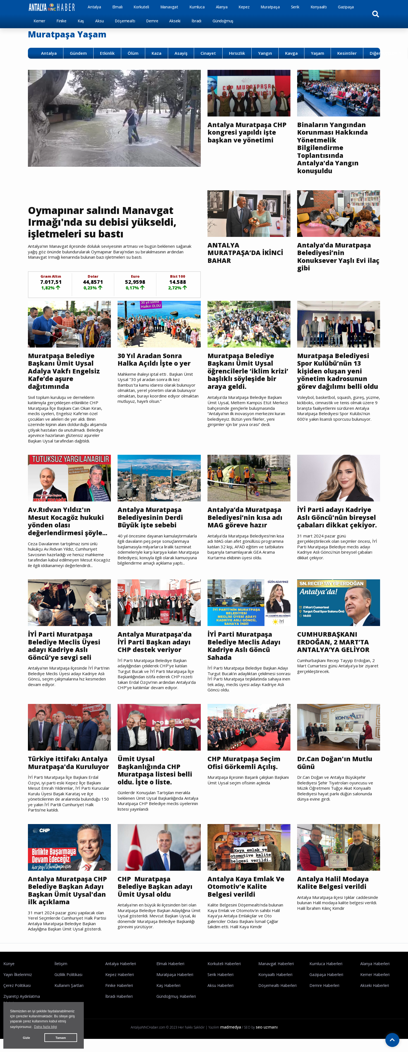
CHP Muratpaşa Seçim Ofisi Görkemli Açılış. (243, 762)
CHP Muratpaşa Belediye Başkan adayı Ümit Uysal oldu (155, 886)
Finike (61, 20)
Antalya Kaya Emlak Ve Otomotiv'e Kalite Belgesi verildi (245, 886)
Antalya (94, 6)
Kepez (243, 6)
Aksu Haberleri (220, 985)
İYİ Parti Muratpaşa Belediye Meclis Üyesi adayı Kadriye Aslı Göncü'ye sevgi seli (64, 645)
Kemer (39, 20)
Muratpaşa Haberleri (174, 974)
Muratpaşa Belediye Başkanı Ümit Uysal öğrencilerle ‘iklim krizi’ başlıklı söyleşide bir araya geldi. (247, 371)
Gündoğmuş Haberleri (176, 996)
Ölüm (133, 53)
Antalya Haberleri (120, 963)
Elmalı (117, 6)
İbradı (196, 20)
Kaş (81, 20)
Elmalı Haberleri (170, 963)
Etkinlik (107, 53)
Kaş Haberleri (168, 985)
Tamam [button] (61, 1037)
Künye (9, 963)
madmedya (230, 1027)
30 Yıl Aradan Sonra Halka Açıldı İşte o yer (154, 359)
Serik (295, 6)
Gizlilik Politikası (68, 974)
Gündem (78, 53)
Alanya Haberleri (375, 963)
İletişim (60, 963)
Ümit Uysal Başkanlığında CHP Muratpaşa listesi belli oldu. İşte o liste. (155, 770)
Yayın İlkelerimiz (17, 974)
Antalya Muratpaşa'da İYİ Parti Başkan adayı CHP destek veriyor (155, 642)
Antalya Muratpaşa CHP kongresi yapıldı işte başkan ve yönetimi (247, 132)
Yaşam (317, 53)
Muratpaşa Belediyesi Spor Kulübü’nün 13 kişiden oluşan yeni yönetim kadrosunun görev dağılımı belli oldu (337, 371)
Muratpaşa (270, 6)
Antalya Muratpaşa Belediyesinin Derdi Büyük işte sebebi (150, 517)
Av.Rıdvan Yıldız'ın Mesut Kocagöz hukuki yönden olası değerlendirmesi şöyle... (67, 521)
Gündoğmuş (223, 20)
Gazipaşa (346, 6)
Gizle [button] (26, 1037)
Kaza (156, 53)
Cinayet (208, 53)
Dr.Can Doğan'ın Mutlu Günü (334, 762)
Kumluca (197, 6)
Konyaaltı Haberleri (275, 974)
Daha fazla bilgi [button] (45, 1027)
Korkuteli (141, 6)
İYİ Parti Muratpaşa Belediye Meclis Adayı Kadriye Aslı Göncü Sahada (243, 645)
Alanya (222, 6)
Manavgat (169, 6)
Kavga (291, 53)
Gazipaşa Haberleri (326, 974)
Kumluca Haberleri (325, 963)
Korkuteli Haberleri (224, 963)
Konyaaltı (319, 6)
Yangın (265, 53)
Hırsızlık (237, 53)
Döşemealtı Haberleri (277, 985)
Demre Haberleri (324, 985)
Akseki (174, 20)
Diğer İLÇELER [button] (384, 53)
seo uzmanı (267, 1027)
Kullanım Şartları (68, 985)
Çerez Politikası (17, 985)
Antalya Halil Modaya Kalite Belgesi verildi (333, 883)
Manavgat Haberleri (276, 963)
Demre (152, 20)
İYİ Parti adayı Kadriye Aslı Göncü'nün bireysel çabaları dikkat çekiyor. (337, 517)
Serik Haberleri (220, 974)
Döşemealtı (125, 20)
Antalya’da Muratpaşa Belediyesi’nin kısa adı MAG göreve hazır (244, 517)
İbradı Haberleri (119, 996)
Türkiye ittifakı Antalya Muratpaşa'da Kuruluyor (68, 762)
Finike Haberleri (119, 985)
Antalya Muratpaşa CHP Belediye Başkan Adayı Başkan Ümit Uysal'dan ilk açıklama (67, 890)
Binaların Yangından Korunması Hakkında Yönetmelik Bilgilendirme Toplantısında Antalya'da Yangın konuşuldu (332, 148)
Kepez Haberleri (119, 974)
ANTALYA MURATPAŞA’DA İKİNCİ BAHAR (245, 253)
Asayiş (181, 53)
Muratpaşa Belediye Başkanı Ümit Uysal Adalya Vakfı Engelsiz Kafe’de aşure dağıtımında (64, 371)
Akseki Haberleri (374, 985)
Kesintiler (347, 53)
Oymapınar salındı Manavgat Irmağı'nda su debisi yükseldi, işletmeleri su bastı (102, 222)
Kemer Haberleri (375, 974)
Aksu (99, 20)
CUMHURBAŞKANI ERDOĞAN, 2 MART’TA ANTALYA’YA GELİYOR (333, 642)
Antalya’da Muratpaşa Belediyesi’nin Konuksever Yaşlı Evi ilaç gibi (338, 256)
